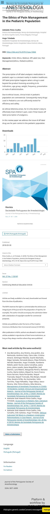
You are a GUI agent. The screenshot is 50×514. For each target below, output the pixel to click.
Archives (13, 8)
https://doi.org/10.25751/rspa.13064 (21, 52)
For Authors (8, 470)
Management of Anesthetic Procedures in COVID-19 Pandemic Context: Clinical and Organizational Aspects (27, 388)
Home (4, 8)
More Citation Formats (12, 265)
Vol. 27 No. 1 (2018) (25, 8)
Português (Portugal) (12, 452)
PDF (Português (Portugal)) (16, 234)
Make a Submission (12, 434)
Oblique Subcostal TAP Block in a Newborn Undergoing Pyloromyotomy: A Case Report (26, 415)
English (7, 448)
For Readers (8, 466)
